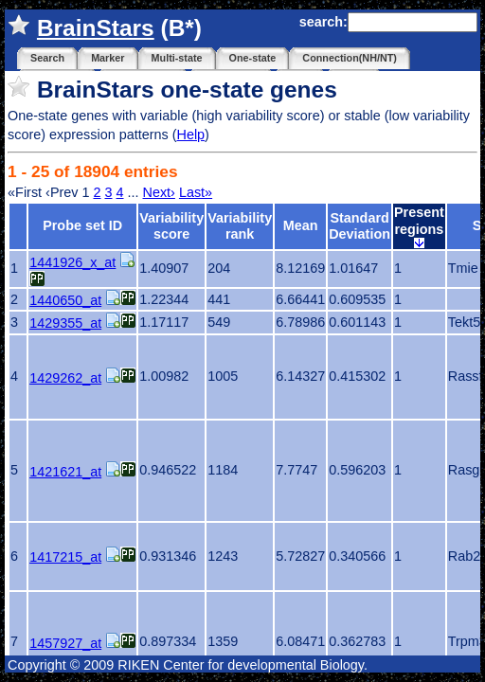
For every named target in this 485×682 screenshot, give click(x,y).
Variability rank (239, 226)
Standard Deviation (359, 226)
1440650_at (65, 300)
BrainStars (95, 28)
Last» (195, 192)
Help (190, 134)
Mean (300, 225)
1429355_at (65, 323)
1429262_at (65, 378)
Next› (159, 192)
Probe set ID (82, 225)
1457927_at (65, 643)
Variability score (171, 226)
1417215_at (65, 557)
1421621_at (65, 471)
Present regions (419, 226)
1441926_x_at (72, 262)
